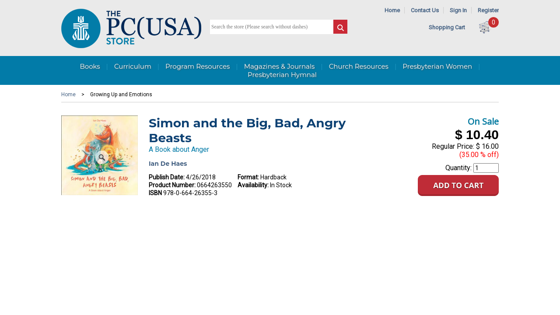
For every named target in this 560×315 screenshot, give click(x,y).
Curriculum (132, 66)
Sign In (458, 10)
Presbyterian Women (437, 66)
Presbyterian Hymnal (282, 74)
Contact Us (425, 10)
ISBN (155, 192)
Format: (248, 177)
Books (90, 66)
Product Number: (172, 185)
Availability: (253, 185)
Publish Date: (167, 177)
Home (392, 10)
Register (488, 10)
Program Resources (197, 66)
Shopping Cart (447, 27)
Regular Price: (453, 146)
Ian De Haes (168, 164)
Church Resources (358, 66)
